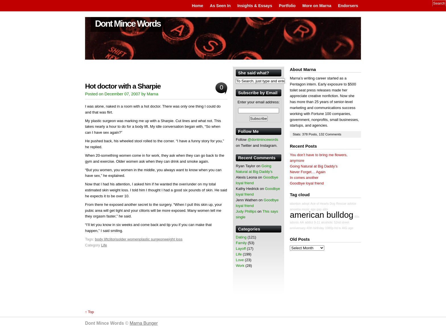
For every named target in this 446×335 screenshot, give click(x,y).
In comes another (304, 177)
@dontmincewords (262, 139)
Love (240, 260)
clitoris (113, 239)
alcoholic (327, 222)
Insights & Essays (255, 5)
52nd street (341, 222)
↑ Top (89, 312)
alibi (325, 209)
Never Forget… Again (307, 172)
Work (240, 265)
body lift (101, 239)
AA (302, 222)
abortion (295, 203)
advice (351, 203)
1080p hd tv (333, 228)
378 (305, 134)
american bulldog (321, 214)
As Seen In (220, 5)
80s (356, 216)
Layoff (241, 248)
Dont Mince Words (128, 24)
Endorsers (348, 5)
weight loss (173, 239)
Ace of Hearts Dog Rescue (328, 203)
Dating (241, 237)
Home (197, 5)
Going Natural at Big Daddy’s (313, 166)
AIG (344, 228)
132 (322, 134)
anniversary (297, 228)
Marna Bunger (144, 323)
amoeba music (299, 209)
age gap (316, 209)
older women (128, 239)
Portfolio (287, 5)
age (350, 228)
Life (104, 245)
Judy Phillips (246, 211)
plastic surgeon (151, 239)
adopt (305, 203)
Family (241, 243)
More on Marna (316, 5)
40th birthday (315, 228)
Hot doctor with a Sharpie (123, 86)
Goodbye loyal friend (307, 183)
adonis (294, 222)
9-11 (317, 222)
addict (309, 222)
